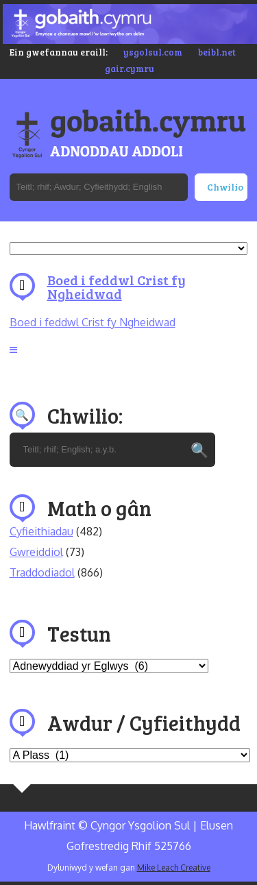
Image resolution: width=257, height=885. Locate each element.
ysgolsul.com (152, 52)
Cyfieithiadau (41, 531)
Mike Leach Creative (173, 867)
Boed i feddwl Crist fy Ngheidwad (116, 286)
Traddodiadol (42, 572)
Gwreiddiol (36, 552)
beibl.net (217, 52)
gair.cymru (129, 68)
